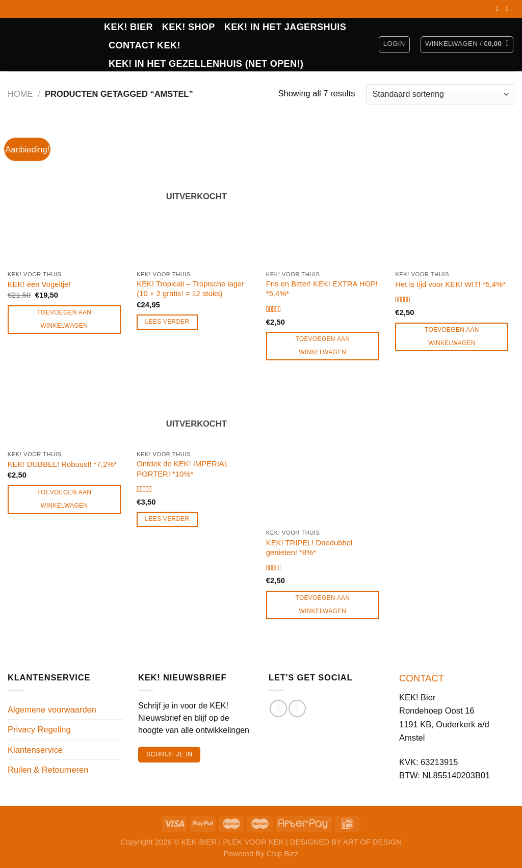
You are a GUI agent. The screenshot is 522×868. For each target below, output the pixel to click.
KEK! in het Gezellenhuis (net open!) (206, 64)
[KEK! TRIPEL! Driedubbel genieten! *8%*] (325, 452)
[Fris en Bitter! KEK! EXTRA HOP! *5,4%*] (325, 193)
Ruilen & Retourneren (48, 769)
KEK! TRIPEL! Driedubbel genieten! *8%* (309, 548)
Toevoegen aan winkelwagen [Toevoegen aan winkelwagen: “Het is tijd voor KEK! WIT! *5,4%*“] (452, 336)
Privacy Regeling (39, 729)
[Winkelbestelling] (440, 94)
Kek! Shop (188, 27)
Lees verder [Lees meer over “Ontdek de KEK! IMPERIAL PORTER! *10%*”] (167, 518)
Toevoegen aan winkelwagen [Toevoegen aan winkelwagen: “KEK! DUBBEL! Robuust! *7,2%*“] (64, 499)
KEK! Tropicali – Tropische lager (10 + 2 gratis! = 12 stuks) (190, 289)
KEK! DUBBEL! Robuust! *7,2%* (62, 464)
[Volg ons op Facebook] (499, 8)
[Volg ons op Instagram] (509, 8)
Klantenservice (35, 749)
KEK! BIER (128, 27)
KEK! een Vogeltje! (39, 284)
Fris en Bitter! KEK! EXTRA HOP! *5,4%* (322, 289)
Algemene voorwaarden (52, 709)
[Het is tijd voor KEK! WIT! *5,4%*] (454, 193)
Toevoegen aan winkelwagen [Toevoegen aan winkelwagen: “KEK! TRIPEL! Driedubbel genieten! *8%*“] (323, 604)
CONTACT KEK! (144, 45)
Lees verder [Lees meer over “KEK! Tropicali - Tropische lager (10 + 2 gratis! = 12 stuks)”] (167, 321)
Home (20, 93)
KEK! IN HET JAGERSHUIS (285, 27)
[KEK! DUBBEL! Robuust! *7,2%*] (67, 413)
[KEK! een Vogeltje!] (67, 193)
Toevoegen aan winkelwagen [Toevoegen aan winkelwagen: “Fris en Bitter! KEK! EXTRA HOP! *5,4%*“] (323, 345)
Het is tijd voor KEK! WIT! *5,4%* (450, 284)
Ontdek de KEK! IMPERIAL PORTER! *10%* (182, 469)
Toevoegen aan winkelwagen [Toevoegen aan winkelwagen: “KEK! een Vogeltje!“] (64, 319)
